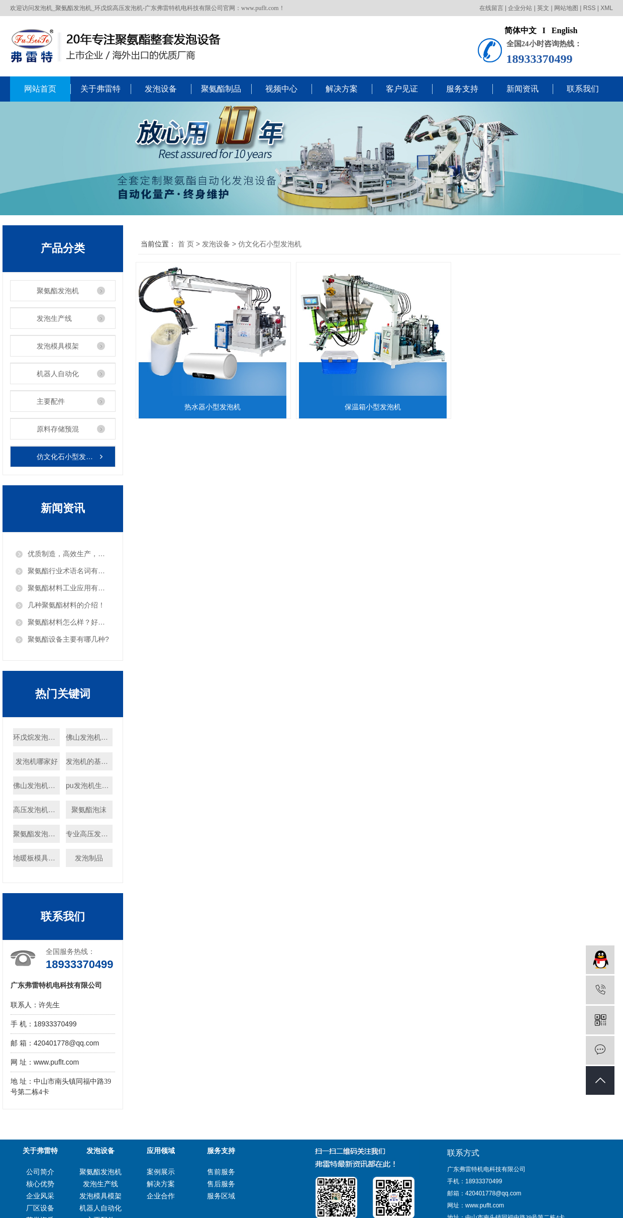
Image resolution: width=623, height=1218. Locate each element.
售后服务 (221, 1184)
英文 (543, 8)
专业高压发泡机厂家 (89, 834)
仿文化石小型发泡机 (68, 457)
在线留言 (491, 8)
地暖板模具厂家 (36, 858)
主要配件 (51, 401)
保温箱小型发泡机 (376, 407)
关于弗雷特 (100, 88)
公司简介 (40, 1172)
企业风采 (40, 1196)
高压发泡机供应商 (36, 810)
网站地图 (566, 8)
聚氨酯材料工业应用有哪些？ (69, 588)
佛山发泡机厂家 (36, 785)
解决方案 (342, 88)
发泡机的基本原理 (89, 761)
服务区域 (221, 1196)
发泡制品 (89, 858)
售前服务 (221, 1172)
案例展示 (161, 1172)
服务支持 (462, 88)
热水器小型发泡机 (213, 407)
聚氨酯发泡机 (58, 291)
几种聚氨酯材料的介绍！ (66, 605)
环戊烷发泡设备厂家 (36, 737)
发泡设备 (161, 88)
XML (606, 8)
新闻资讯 (522, 88)
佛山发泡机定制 (89, 737)
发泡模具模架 (58, 346)
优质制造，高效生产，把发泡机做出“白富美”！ (69, 554)
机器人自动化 (58, 374)
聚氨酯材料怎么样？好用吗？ (69, 622)
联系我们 (583, 88)
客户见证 (402, 88)
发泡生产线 (54, 318)
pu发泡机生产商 (89, 785)
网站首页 (40, 88)
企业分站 (520, 8)
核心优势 (40, 1184)
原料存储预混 (58, 429)
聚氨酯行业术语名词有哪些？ (69, 571)
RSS (589, 8)
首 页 (186, 244)
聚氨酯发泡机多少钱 (36, 834)
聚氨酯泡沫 (89, 810)
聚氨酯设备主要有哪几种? (68, 639)
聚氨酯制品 (221, 88)
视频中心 (281, 88)
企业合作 (161, 1196)
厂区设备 (40, 1208)
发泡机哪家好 (37, 761)
